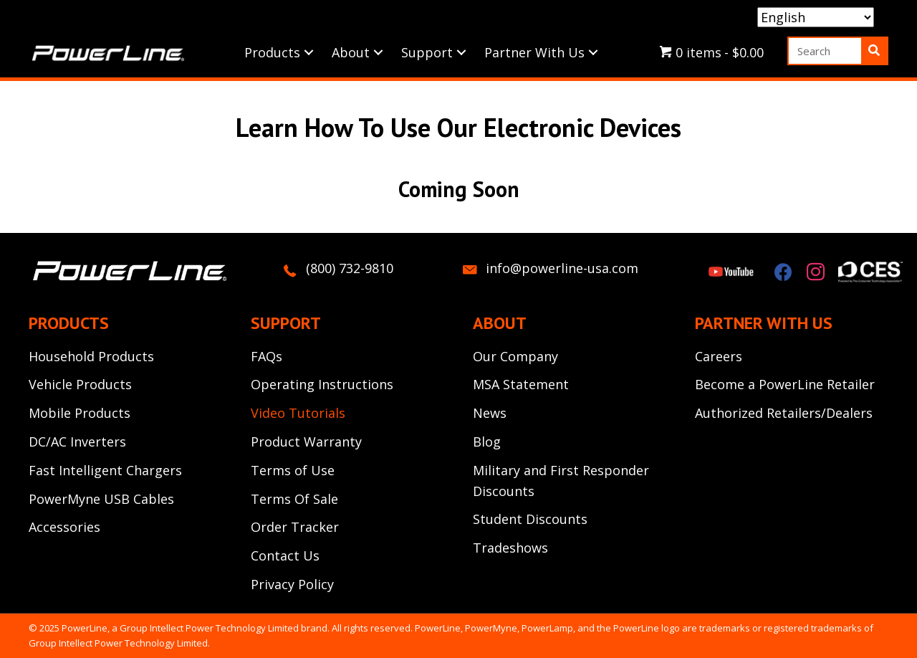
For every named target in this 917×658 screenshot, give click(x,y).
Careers (718, 356)
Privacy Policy (292, 584)
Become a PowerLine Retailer (785, 384)
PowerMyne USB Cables (101, 498)
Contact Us (285, 555)
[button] (308, 52)
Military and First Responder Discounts (561, 481)
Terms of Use (293, 470)
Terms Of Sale (294, 498)
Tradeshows (510, 547)
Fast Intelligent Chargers (105, 470)
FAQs (266, 356)
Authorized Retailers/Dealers (784, 412)
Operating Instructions (322, 384)
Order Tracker (295, 526)
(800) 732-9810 (349, 268)
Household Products (91, 356)
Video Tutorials (298, 412)
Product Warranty (306, 441)
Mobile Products (79, 412)
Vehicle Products (80, 384)
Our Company (515, 356)
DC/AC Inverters (77, 441)
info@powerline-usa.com (562, 268)
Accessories (64, 526)
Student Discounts (530, 519)
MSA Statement (521, 384)
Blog (487, 441)
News (489, 412)
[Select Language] (815, 17)
